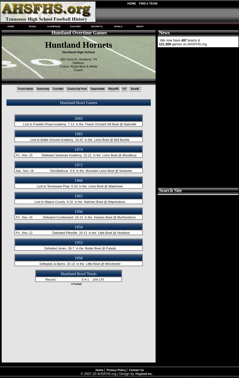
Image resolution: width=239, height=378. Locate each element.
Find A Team (148, 3)
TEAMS (32, 26)
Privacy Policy (117, 370)
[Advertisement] (198, 83)
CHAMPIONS (53, 26)
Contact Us (136, 370)
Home (131, 3)
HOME (10, 26)
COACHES (75, 26)
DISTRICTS (97, 26)
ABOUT (140, 26)
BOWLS (118, 26)
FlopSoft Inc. (144, 374)
